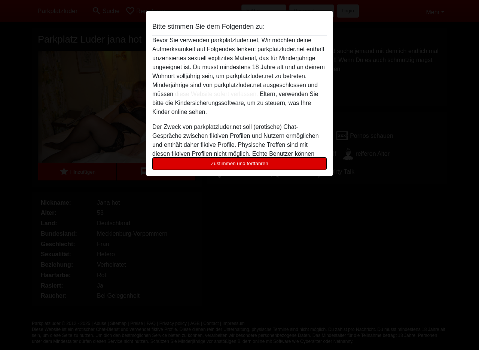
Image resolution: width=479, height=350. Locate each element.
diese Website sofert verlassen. (216, 94)
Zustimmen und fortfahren (239, 163)
